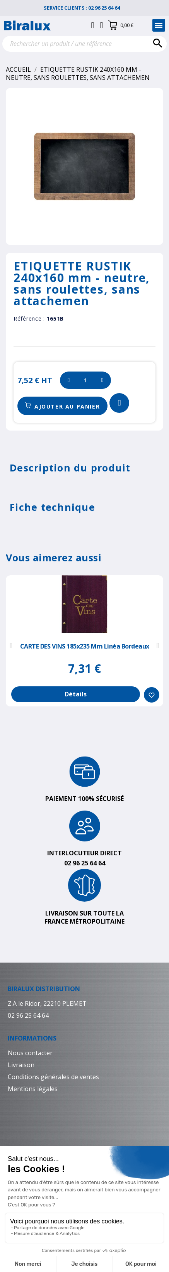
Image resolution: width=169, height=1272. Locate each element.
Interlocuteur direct (84, 853)
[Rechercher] (84, 43)
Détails (76, 694)
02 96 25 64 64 (107, 7)
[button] (62, 406)
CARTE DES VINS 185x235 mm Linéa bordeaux (84, 646)
